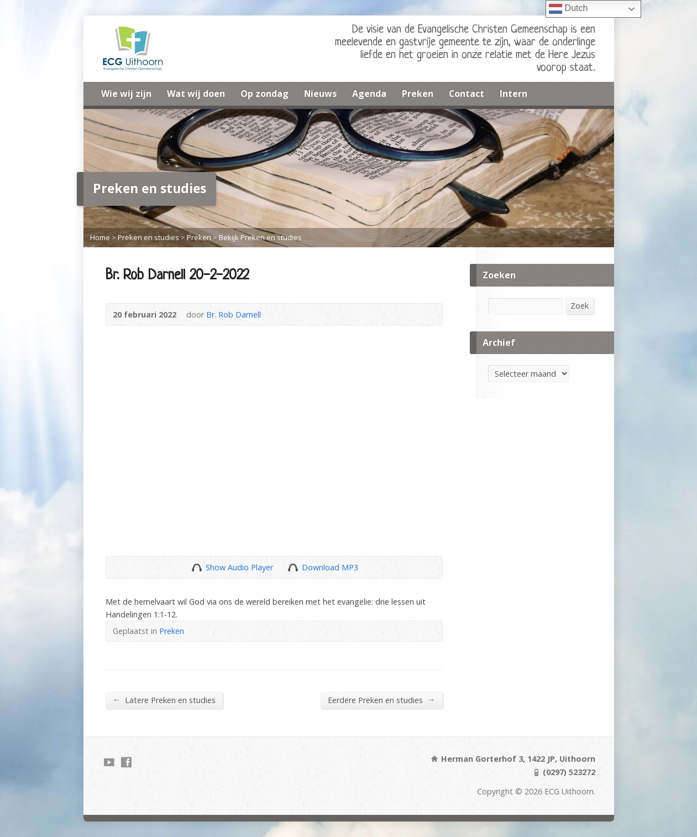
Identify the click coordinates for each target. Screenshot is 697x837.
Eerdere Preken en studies (381, 699)
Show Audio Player (196, 567)
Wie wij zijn (126, 93)
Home (100, 237)
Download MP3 (330, 567)
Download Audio (292, 567)
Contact (466, 93)
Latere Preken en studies (164, 699)
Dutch (568, 8)
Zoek (579, 305)
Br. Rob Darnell (233, 314)
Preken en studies (148, 237)
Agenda (369, 93)
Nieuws (320, 93)
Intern (513, 93)
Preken (417, 93)
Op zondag (264, 93)
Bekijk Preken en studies (260, 237)
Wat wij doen (196, 93)
